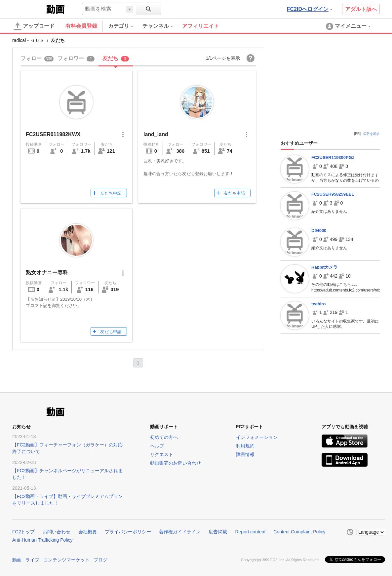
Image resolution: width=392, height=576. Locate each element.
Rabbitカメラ (324, 267)
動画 (16, 559)
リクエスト (161, 454)
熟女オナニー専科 (47, 272)
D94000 (319, 230)
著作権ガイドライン (180, 531)
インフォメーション (257, 437)
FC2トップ (23, 531)
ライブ (32, 559)
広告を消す (371, 133)
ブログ (100, 559)
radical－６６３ (28, 40)
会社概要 (87, 531)
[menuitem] (125, 26)
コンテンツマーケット (66, 559)
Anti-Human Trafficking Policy (42, 540)
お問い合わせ (56, 531)
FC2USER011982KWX (53, 134)
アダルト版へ (361, 9)
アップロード (34, 26)
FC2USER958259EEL (332, 194)
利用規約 (245, 445)
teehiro (318, 303)
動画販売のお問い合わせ (175, 463)
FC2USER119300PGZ (333, 157)
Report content (250, 531)
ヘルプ (157, 445)
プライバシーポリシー (128, 531)
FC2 (28, 8)
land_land (155, 134)
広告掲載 (218, 531)
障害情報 (245, 454)
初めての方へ (164, 437)
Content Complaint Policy (299, 531)
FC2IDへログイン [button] (310, 9)
